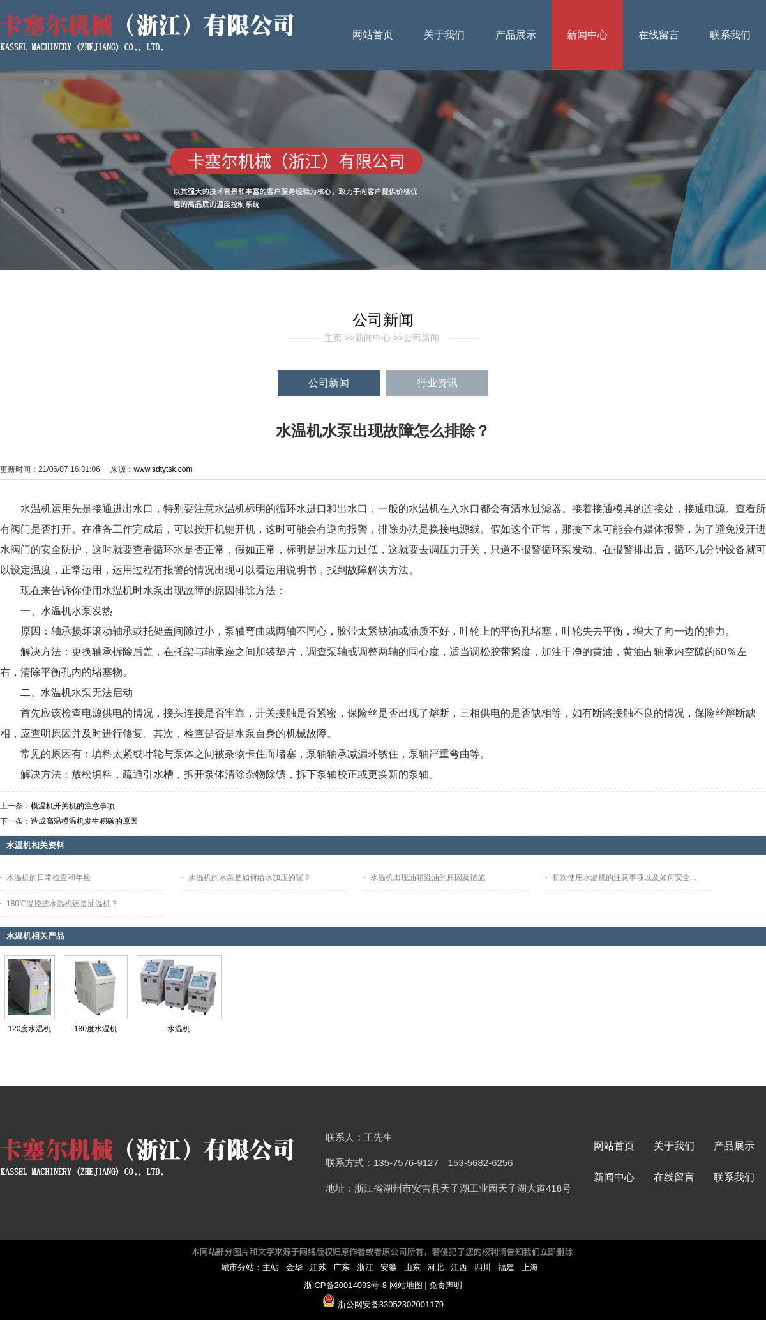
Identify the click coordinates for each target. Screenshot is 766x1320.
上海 (530, 1267)
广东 (341, 1267)
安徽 (388, 1267)
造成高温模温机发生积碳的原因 (84, 821)
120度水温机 (29, 1028)
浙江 (365, 1267)
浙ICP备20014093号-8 (345, 1285)
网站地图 (406, 1285)
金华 (294, 1267)
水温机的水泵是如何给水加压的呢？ (249, 877)
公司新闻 (421, 338)
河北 (435, 1267)
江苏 (318, 1267)
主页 (333, 338)
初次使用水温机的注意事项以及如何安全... (624, 877)
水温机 (178, 1028)
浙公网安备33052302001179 (391, 1304)
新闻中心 (373, 338)
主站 (270, 1267)
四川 (482, 1267)
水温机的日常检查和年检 (48, 877)
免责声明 (445, 1285)
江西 (459, 1267)
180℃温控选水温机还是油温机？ (62, 903)
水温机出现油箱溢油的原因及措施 (427, 877)
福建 (506, 1267)
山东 (412, 1267)
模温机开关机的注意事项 (73, 805)
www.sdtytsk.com (162, 469)
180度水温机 (95, 1028)
